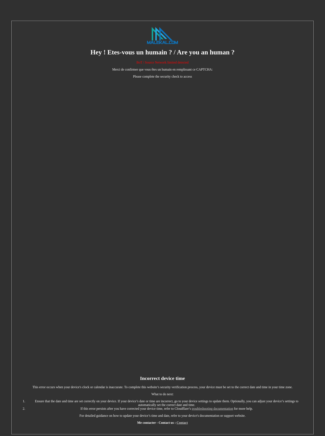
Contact (182, 422)
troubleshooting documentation (212, 408)
